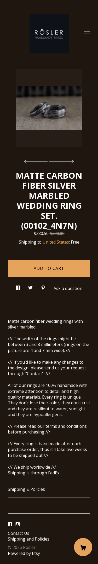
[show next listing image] (61, 160)
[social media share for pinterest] (43, 286)
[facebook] (10, 524)
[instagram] (18, 524)
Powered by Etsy (24, 553)
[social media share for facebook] (18, 286)
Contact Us (18, 533)
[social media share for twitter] (30, 286)
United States (56, 242)
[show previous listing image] (37, 160)
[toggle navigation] (87, 33)
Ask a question (68, 288)
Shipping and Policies (28, 539)
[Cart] (83, 547)
